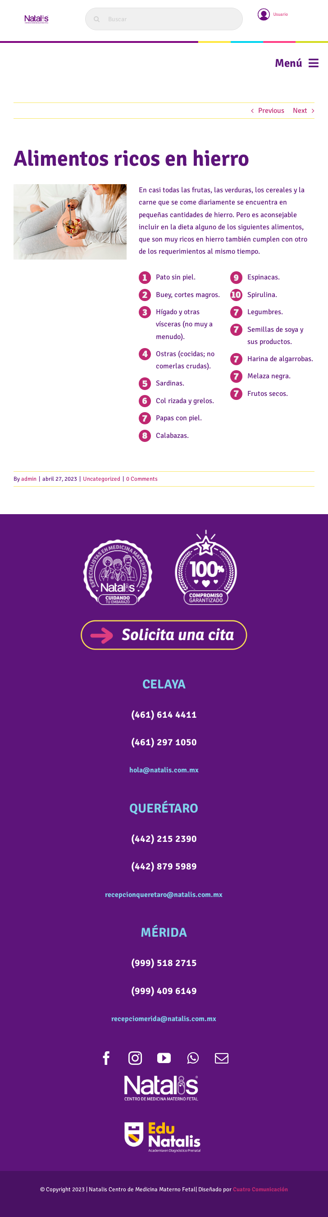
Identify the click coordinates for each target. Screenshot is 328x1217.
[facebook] (106, 1058)
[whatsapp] (193, 1058)
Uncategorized (101, 479)
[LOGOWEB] (36, 17)
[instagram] (135, 1058)
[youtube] (164, 1058)
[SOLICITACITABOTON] (164, 622)
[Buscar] (163, 19)
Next (300, 110)
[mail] (222, 1058)
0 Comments (142, 479)
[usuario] (273, 9)
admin (28, 479)
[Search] (96, 19)
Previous (271, 110)
